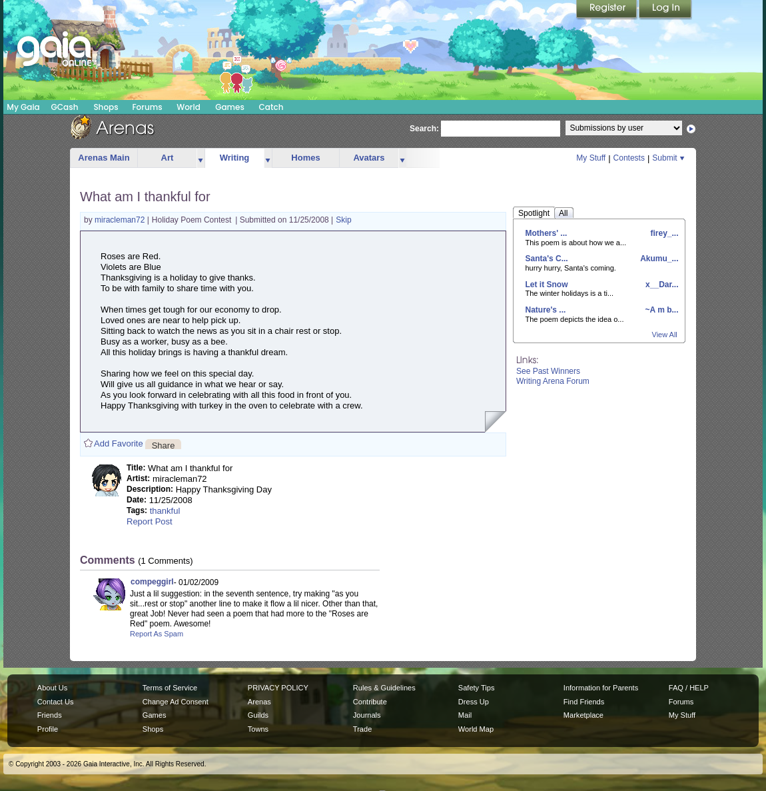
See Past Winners (548, 371)
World (188, 107)
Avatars (368, 158)
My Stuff (590, 158)
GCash (65, 107)
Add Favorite (118, 443)
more (200, 158)
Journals (367, 715)
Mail (465, 715)
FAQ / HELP (689, 688)
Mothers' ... (547, 233)
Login (665, 10)
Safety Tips (476, 688)
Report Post (150, 521)
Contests (629, 158)
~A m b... (660, 310)
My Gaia (23, 107)
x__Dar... (661, 284)
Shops (105, 107)
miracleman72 (121, 220)
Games (229, 107)
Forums (147, 107)
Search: (424, 128)
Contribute (370, 702)
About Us (52, 688)
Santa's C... (547, 258)
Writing (235, 158)
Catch (271, 107)
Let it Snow (547, 284)
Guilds (258, 715)
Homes (305, 158)
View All (664, 335)
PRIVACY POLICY (278, 688)
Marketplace (583, 715)
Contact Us (55, 702)
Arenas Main (103, 158)
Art (167, 158)
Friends (49, 715)
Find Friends (584, 702)
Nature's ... (546, 310)
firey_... (663, 233)
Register (607, 10)
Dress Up (473, 702)
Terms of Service (170, 688)
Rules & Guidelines (384, 688)
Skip (343, 220)
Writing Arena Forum (552, 381)
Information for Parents (601, 688)
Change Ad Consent (175, 702)
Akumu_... (658, 258)
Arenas (259, 702)
